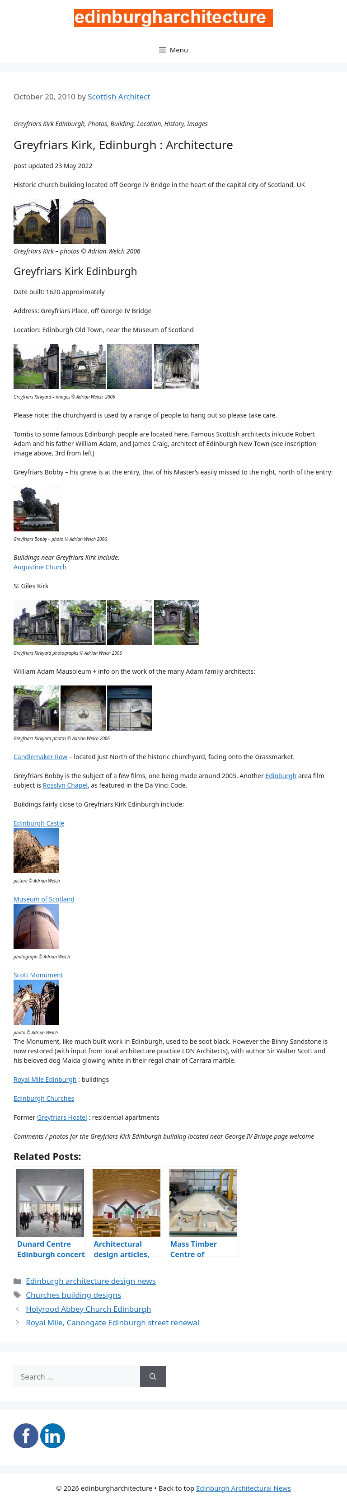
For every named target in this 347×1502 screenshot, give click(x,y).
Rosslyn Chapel (65, 785)
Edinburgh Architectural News (243, 1488)
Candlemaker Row (40, 756)
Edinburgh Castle (39, 823)
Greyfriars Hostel (62, 1117)
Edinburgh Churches (44, 1098)
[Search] (153, 1377)
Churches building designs (73, 1295)
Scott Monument (38, 975)
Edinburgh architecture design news (91, 1281)
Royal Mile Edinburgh (45, 1079)
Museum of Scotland (44, 899)
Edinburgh (280, 775)
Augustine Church (40, 567)
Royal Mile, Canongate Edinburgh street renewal (112, 1322)
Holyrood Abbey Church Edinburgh (88, 1309)
